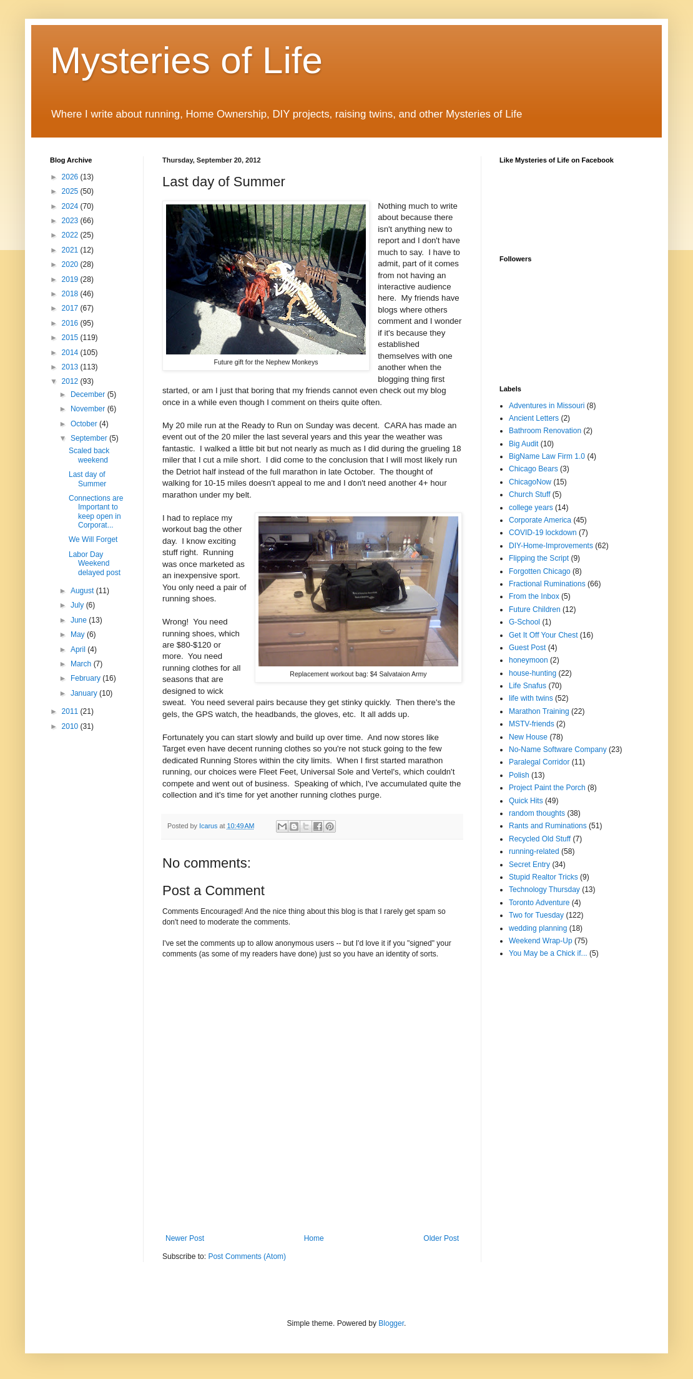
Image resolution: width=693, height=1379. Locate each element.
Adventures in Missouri (546, 405)
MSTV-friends (531, 724)
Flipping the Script (539, 558)
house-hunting (532, 673)
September (90, 438)
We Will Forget (93, 539)
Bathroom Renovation (545, 430)
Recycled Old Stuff (540, 839)
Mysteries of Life (186, 60)
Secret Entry (529, 864)
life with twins (531, 698)
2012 (71, 381)
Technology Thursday (544, 889)
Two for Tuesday (536, 915)
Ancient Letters (534, 418)
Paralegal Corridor (539, 762)
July (78, 605)
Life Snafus (527, 685)
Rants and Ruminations (548, 825)
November (89, 408)
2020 (71, 264)
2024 (71, 206)
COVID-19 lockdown (543, 532)
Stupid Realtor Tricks (543, 877)
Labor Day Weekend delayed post (94, 563)
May (79, 634)
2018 (71, 293)
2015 (71, 337)
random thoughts (537, 813)
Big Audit (523, 443)
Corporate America (540, 520)
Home (314, 1238)
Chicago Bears (533, 468)
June (80, 620)
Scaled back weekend (89, 455)
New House (528, 737)
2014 (71, 352)
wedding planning (538, 928)
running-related (534, 851)
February (86, 678)
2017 (71, 308)
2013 (71, 367)
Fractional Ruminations (547, 583)
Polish (519, 775)
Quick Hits (526, 800)
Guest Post (527, 647)
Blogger (391, 1323)
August (83, 590)
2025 (71, 191)
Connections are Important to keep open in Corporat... (96, 511)
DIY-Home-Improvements (551, 545)
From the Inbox (534, 596)
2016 (71, 323)
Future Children (535, 609)
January (85, 693)
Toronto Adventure (539, 902)
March (82, 663)
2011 (71, 711)
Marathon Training (539, 711)
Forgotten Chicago (540, 571)
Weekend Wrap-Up (541, 940)
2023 (71, 220)
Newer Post (184, 1238)
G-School (524, 622)
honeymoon (528, 660)
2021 (71, 250)
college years (531, 507)
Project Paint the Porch (547, 787)
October (85, 423)
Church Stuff (529, 494)
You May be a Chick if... (548, 953)
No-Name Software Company (558, 749)
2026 (71, 177)
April (79, 649)
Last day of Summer (87, 479)
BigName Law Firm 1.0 (547, 456)
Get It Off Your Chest (543, 635)
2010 (71, 726)
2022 (71, 235)
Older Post (441, 1238)
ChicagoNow (530, 482)
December (89, 394)
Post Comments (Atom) (247, 1256)
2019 (71, 279)
